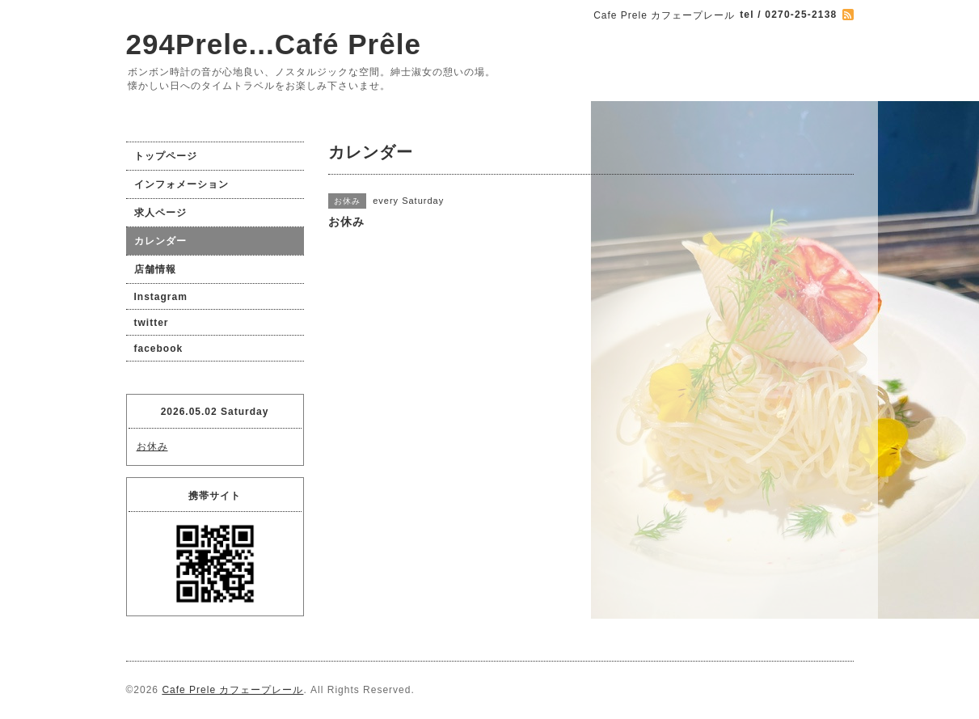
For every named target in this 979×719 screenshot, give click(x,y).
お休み (152, 446)
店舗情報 (155, 269)
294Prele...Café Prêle (273, 44)
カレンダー (160, 241)
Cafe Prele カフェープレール (232, 690)
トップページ (165, 156)
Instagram (161, 296)
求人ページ (160, 212)
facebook (159, 348)
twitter (151, 322)
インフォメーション (181, 184)
